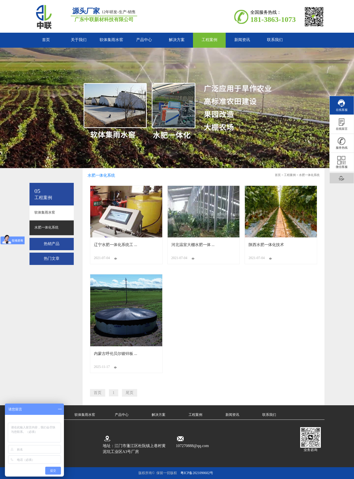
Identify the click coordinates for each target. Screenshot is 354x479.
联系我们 (275, 40)
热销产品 (51, 244)
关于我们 (79, 40)
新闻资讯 (242, 40)
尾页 (129, 393)
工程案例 (209, 40)
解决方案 (177, 40)
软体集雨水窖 (111, 40)
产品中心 (144, 40)
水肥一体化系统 (46, 228)
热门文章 (51, 259)
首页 (46, 40)
